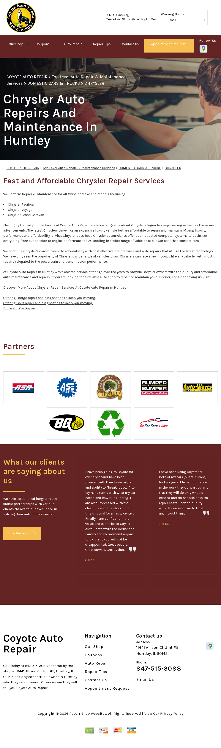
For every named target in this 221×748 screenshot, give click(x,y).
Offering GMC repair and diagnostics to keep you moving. (48, 303)
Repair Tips (102, 44)
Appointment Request (168, 44)
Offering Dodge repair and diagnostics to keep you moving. (49, 298)
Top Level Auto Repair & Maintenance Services (79, 168)
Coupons (43, 44)
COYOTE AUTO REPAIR (26, 76)
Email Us (145, 680)
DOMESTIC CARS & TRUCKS (53, 83)
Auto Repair (72, 44)
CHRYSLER (94, 83)
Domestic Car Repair (19, 308)
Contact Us (130, 44)
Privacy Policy (171, 713)
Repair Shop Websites (87, 713)
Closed (171, 20)
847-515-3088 (116, 14)
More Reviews (21, 533)
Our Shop (16, 44)
